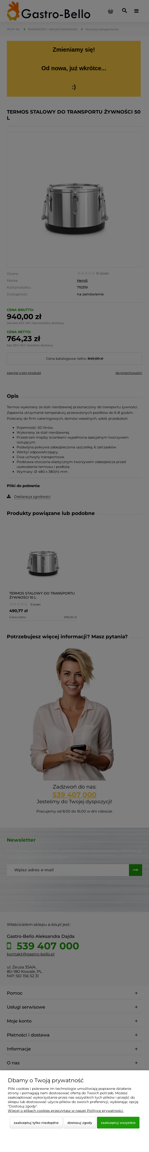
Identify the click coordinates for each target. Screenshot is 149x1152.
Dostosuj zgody (79, 1123)
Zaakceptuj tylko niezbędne (36, 1123)
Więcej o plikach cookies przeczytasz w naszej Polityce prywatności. (66, 1110)
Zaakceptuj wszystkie (118, 1123)
